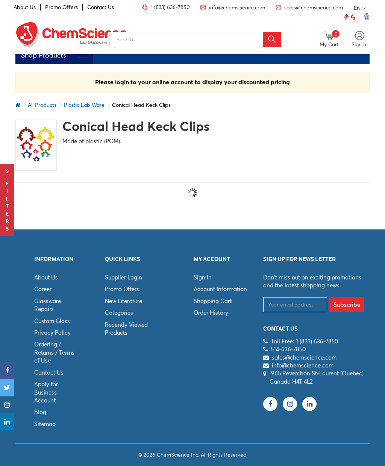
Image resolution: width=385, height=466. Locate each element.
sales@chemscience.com (304, 357)
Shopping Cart (213, 301)
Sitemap (45, 424)
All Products (42, 105)
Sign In (203, 277)
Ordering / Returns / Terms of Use (54, 352)
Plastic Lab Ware (84, 105)
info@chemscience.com (302, 365)
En (360, 8)
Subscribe (347, 304)
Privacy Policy (52, 332)
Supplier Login (123, 277)
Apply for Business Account (46, 392)
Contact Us (100, 7)
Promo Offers (61, 7)
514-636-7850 (288, 349)
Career (43, 289)
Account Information (220, 289)
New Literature (123, 301)
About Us (25, 7)
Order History (211, 312)
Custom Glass (52, 321)
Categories (119, 312)
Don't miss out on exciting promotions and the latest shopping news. (312, 281)
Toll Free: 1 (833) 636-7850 (304, 341)
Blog (40, 412)
